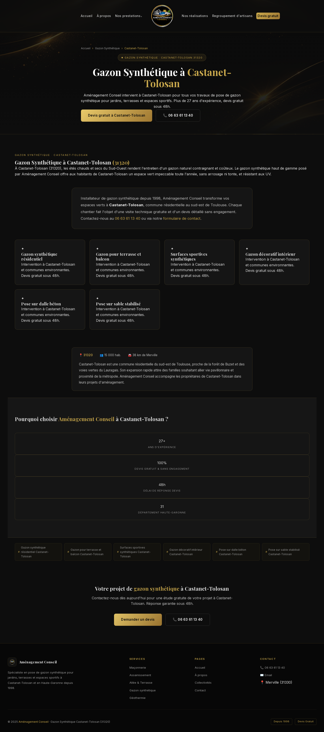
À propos (104, 16)
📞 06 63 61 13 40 (178, 115)
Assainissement (140, 675)
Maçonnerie (137, 667)
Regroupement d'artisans (232, 16)
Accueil (87, 16)
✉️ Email (266, 675)
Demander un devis (138, 623)
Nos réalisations (195, 16)
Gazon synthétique (142, 690)
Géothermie (137, 698)
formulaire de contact (181, 222)
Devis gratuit (268, 16)
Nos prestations (127, 16)
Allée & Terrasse (140, 682)
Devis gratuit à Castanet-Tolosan (116, 115)
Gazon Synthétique (107, 48)
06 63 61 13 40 (127, 222)
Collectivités (203, 682)
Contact (200, 690)
